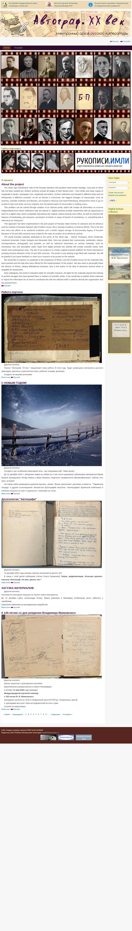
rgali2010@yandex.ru (50, 733)
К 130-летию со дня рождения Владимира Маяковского (38, 612)
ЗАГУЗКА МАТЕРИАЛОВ (17, 587)
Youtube (18, 48)
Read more (5, 377)
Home (6, 48)
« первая (6, 714)
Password (112, 187)
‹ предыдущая (17, 714)
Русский (125, 41)
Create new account (116, 193)
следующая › (56, 714)
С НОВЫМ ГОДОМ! (14, 382)
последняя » (67, 714)
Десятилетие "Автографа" (19, 499)
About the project (12, 184)
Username (112, 182)
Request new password (117, 195)
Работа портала (12, 291)
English (114, 41)
